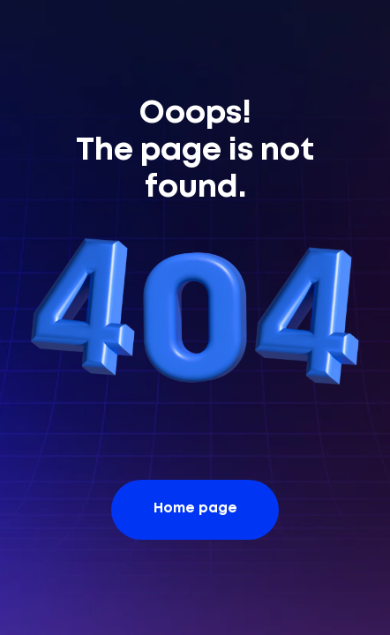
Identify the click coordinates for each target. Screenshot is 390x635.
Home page (195, 509)
